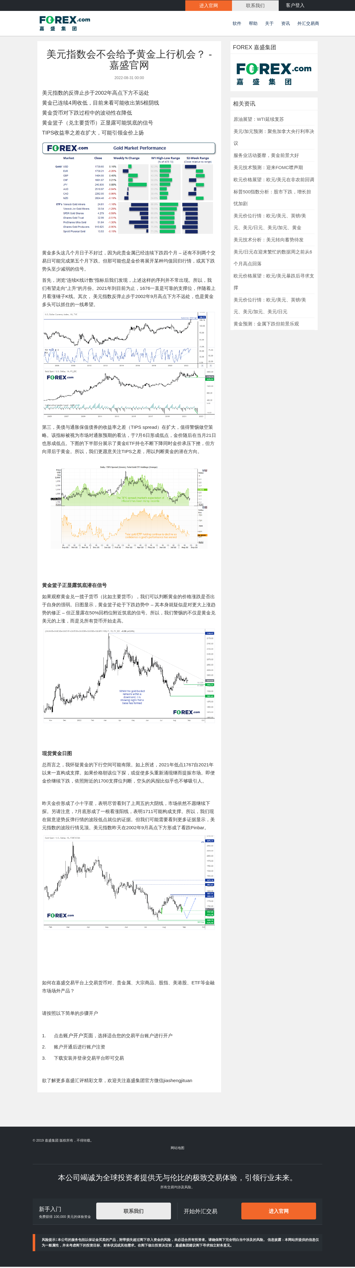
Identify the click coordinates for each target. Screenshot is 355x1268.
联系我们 (134, 1212)
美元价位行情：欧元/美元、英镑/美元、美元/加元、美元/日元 (270, 306)
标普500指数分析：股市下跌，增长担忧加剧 (272, 198)
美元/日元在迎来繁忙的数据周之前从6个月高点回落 (273, 258)
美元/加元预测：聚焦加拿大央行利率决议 (274, 138)
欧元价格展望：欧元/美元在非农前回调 (274, 180)
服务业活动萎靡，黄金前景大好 (266, 156)
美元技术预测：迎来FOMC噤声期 (268, 168)
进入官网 (279, 1212)
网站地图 (177, 1149)
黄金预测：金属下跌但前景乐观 (266, 324)
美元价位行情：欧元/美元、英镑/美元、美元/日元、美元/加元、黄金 (270, 222)
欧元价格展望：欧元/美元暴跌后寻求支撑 (274, 282)
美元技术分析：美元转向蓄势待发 (269, 240)
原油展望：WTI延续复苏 (259, 120)
